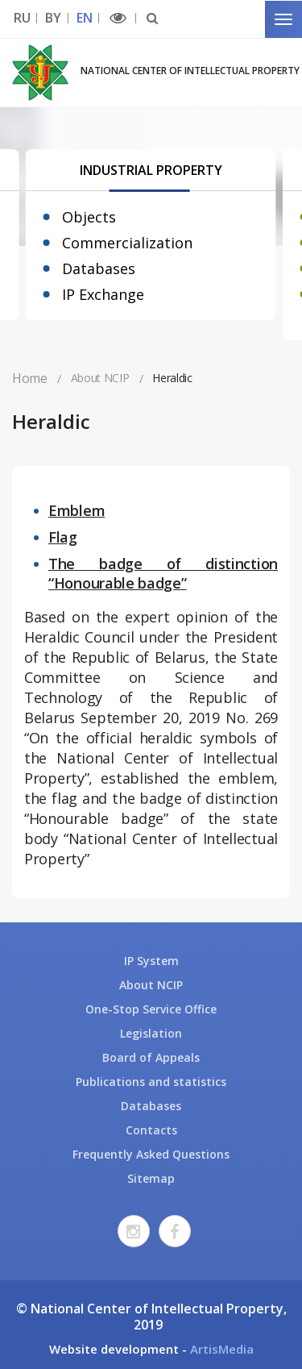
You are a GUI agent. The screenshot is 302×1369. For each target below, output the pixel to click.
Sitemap (151, 1178)
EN (84, 18)
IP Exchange (103, 294)
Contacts (151, 1130)
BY (52, 18)
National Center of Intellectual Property (190, 70)
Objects (89, 217)
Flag (62, 537)
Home (30, 378)
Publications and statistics (151, 1081)
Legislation (151, 1033)
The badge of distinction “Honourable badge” (163, 573)
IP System (151, 960)
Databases (98, 268)
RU (22, 18)
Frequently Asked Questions (151, 1154)
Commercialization (127, 242)
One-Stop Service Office (151, 1009)
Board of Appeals (151, 1057)
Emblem (76, 510)
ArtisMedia (222, 1349)
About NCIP (151, 984)
